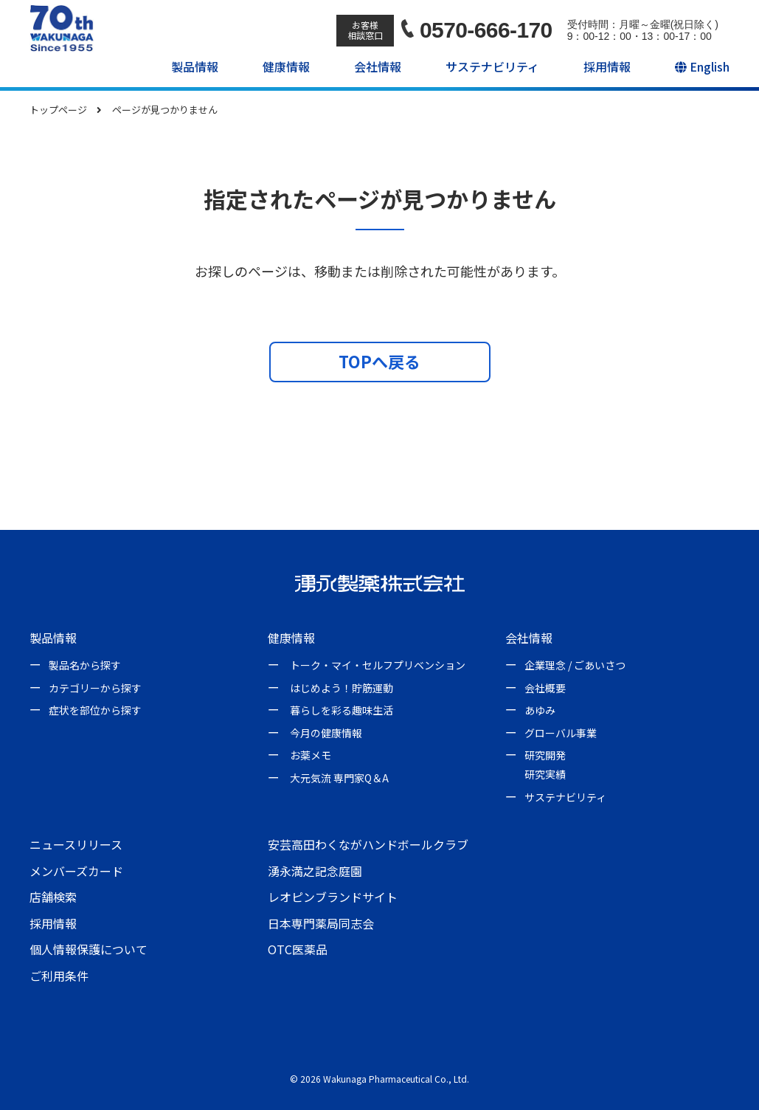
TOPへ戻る (379, 361)
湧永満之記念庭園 (315, 871)
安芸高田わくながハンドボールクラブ (368, 844)
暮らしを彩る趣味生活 (341, 710)
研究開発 (545, 755)
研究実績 (545, 774)
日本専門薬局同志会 (321, 923)
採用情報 (607, 66)
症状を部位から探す (95, 710)
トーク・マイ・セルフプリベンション (377, 665)
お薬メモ (310, 755)
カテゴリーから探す (95, 687)
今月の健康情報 (326, 732)
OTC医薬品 (297, 949)
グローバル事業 (560, 732)
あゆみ (539, 710)
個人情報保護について (89, 949)
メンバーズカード (76, 871)
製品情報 (194, 66)
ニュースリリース (76, 844)
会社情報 (377, 66)
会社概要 (545, 687)
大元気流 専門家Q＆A (339, 778)
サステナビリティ (492, 66)
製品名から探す (85, 665)
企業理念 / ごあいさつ (574, 665)
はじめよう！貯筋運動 (341, 687)
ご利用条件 (59, 976)
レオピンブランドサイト (333, 897)
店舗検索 (53, 897)
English (702, 66)
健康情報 (286, 66)
